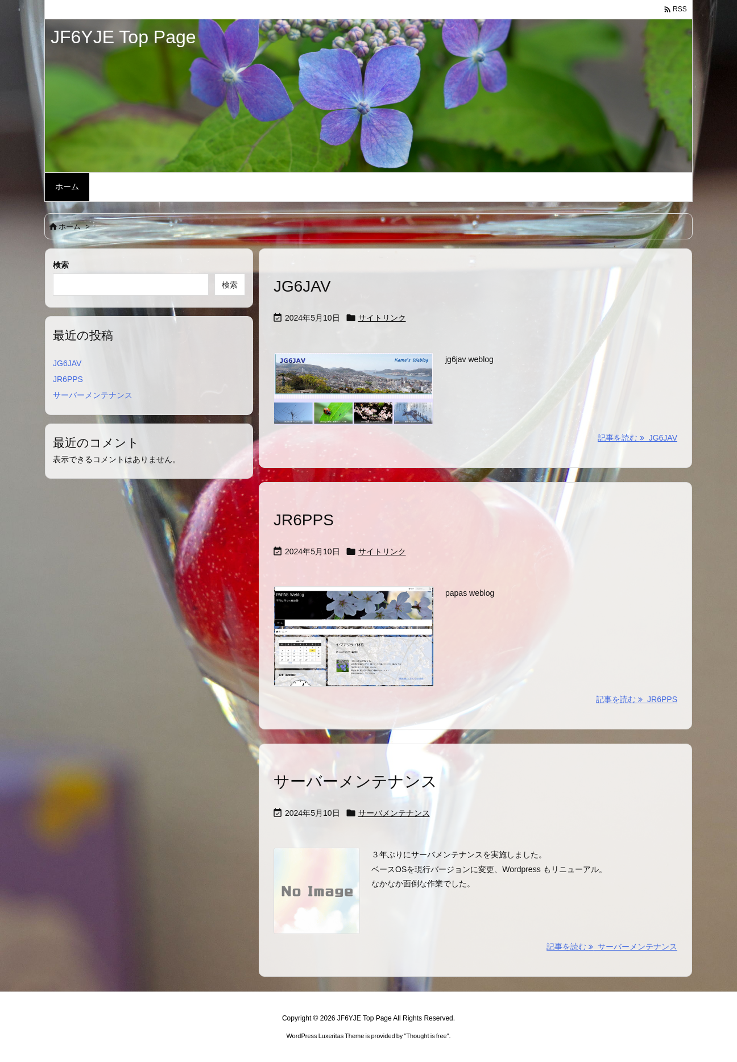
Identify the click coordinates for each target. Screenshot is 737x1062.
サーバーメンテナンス (355, 781)
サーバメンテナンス (394, 813)
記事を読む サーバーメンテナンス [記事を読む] (611, 946)
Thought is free (426, 1035)
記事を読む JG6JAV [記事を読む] (637, 437)
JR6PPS (304, 520)
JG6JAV (302, 286)
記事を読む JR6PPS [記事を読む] (636, 699)
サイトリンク (382, 317)
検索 (61, 264)
